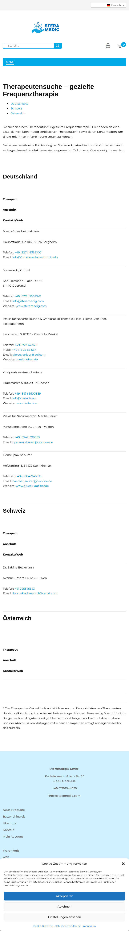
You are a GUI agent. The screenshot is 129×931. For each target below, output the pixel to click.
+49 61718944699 (64, 788)
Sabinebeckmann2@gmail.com (34, 593)
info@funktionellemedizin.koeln (35, 257)
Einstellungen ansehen (64, 917)
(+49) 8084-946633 (27, 476)
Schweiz (16, 108)
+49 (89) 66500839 (27, 393)
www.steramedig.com (31, 306)
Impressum (89, 926)
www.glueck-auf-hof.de (32, 486)
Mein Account (13, 836)
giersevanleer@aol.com (29, 354)
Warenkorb (11, 850)
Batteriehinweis (14, 816)
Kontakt (8, 830)
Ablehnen (64, 906)
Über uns (9, 823)
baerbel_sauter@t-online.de (32, 481)
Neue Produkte (14, 810)
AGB (6, 857)
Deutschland (19, 103)
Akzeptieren (64, 896)
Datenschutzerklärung (68, 926)
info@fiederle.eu (24, 398)
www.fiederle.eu (27, 403)
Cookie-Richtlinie (43, 926)
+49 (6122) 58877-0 (27, 296)
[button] (123, 864)
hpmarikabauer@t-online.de (32, 442)
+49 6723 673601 (26, 345)
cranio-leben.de (27, 359)
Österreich (17, 113)
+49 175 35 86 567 (24, 349)
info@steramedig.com (28, 301)
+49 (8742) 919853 (27, 437)
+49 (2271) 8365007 (28, 252)
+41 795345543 (24, 588)
